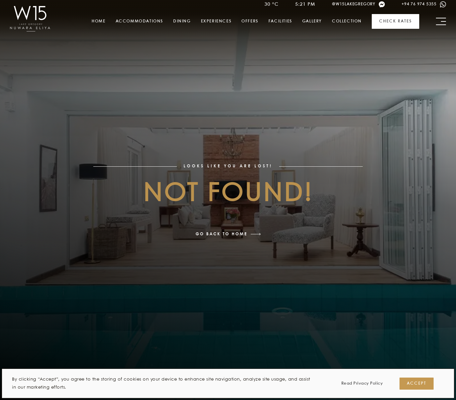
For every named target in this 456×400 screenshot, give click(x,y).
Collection (347, 21)
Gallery (312, 21)
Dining (182, 21)
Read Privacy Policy (362, 383)
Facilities (280, 21)
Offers (249, 21)
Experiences (216, 21)
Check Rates (395, 21)
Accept (416, 383)
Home (98, 21)
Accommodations (139, 21)
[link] (30, 18)
